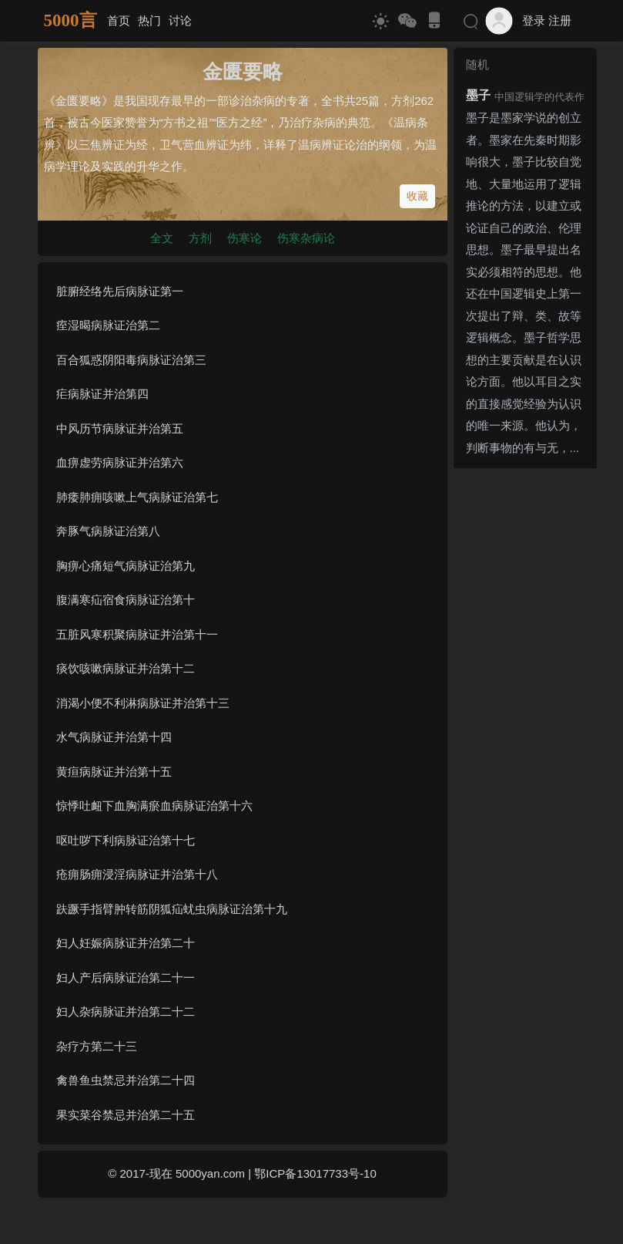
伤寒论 (244, 237)
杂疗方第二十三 (96, 1046)
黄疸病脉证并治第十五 (114, 771)
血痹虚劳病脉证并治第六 (119, 462)
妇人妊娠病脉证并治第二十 (125, 942)
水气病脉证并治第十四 (114, 736)
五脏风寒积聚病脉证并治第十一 (137, 634)
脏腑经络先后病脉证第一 (119, 291)
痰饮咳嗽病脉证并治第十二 (125, 668)
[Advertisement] (525, 705)
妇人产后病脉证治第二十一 (125, 977)
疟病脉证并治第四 (102, 393)
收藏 (417, 196)
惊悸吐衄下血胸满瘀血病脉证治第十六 (154, 805)
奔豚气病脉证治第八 (108, 531)
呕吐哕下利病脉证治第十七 (125, 840)
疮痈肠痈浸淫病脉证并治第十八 (137, 874)
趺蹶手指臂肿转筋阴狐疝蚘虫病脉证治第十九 (171, 908)
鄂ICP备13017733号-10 (315, 1173)
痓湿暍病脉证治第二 (108, 325)
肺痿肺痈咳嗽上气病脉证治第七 (137, 497)
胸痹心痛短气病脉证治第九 (125, 565)
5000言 (70, 20)
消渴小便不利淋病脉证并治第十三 (142, 703)
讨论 (180, 20)
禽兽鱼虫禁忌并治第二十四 (125, 1080)
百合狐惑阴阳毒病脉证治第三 (131, 359)
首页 (118, 20)
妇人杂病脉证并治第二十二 (125, 1011)
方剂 (200, 237)
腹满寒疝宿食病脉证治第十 (125, 599)
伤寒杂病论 (306, 237)
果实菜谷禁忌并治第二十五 (125, 1114)
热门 (149, 20)
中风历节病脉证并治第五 (119, 428)
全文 (161, 237)
